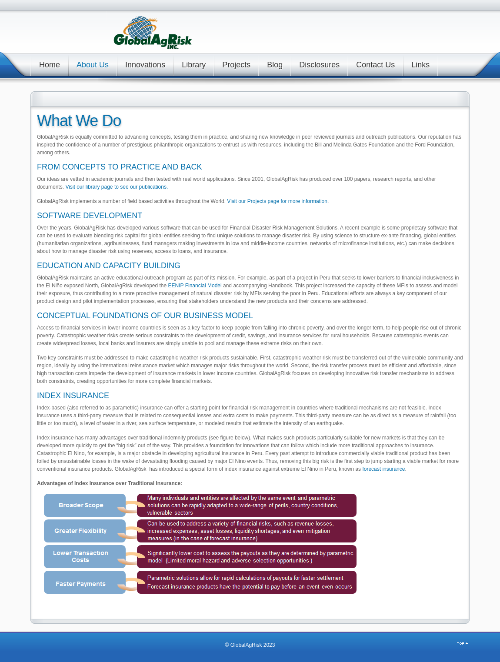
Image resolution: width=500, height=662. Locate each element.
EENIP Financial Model (195, 286)
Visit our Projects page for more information (277, 201)
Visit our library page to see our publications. (116, 187)
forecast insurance (383, 469)
